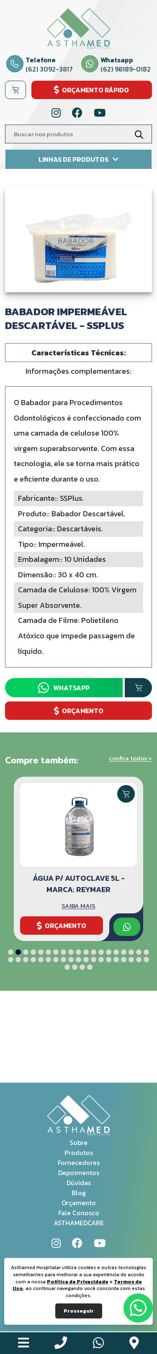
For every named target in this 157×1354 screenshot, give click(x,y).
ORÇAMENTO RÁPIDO (91, 90)
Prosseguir (79, 1311)
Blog (79, 1193)
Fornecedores (79, 1163)
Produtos (78, 1152)
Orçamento (79, 1203)
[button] (10, 952)
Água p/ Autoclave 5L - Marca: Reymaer (79, 883)
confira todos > (130, 758)
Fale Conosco (78, 1213)
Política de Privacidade (77, 1281)
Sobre (78, 1142)
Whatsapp (64, 687)
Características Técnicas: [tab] (78, 352)
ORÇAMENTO (78, 711)
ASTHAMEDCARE (79, 1223)
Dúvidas (79, 1183)
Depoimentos (78, 1173)
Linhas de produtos (78, 159)
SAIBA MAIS (78, 905)
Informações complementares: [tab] (78, 371)
